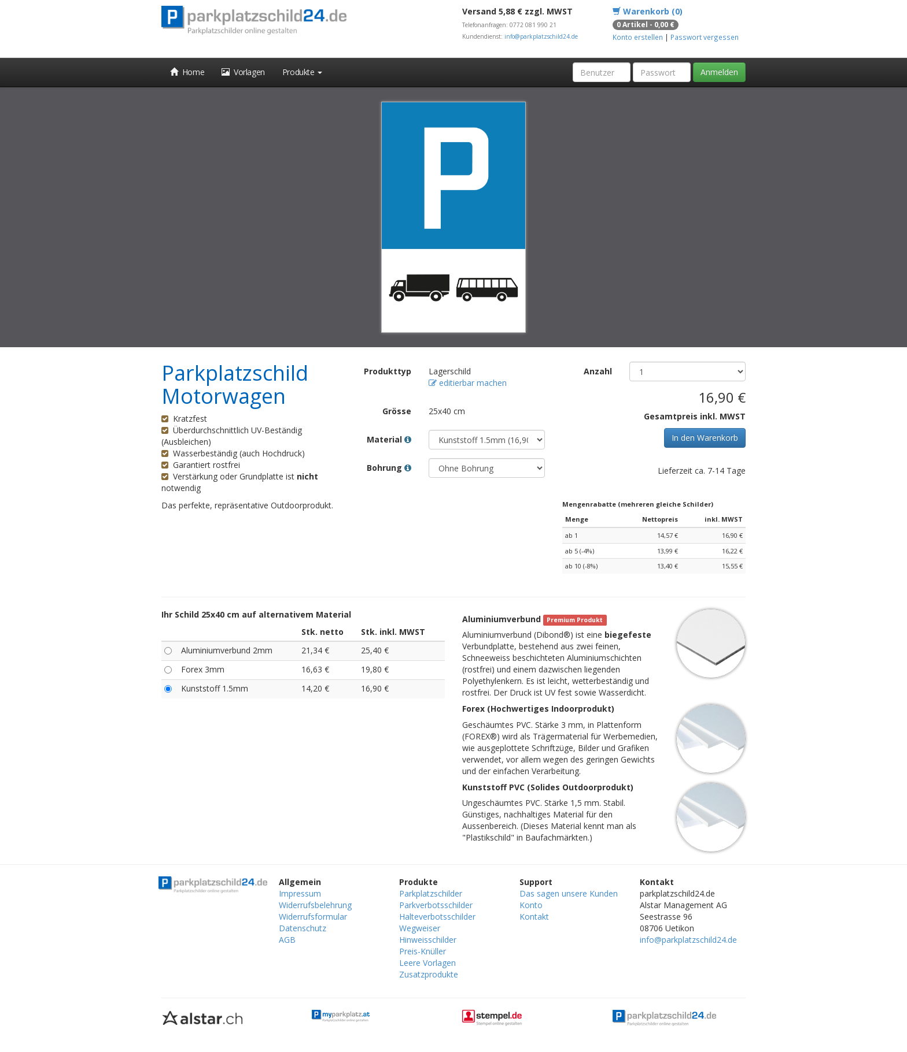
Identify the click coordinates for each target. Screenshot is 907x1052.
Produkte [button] (302, 71)
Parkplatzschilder (430, 893)
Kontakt (534, 916)
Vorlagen (243, 71)
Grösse (396, 411)
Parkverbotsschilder (436, 904)
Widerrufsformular (313, 916)
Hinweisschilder (427, 939)
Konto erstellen (638, 37)
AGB (287, 939)
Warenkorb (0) (648, 11)
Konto (531, 904)
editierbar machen (468, 382)
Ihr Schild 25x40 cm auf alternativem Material (256, 614)
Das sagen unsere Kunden (568, 893)
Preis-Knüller (422, 951)
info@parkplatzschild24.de (541, 36)
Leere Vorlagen (427, 962)
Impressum (300, 893)
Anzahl (598, 371)
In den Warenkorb (705, 437)
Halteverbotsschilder (437, 916)
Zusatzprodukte (428, 974)
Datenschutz (302, 928)
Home (187, 71)
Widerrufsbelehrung (315, 904)
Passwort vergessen (704, 37)
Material (389, 439)
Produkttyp (387, 371)
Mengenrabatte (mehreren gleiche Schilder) (637, 504)
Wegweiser (419, 928)
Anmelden (719, 71)
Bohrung (389, 467)
